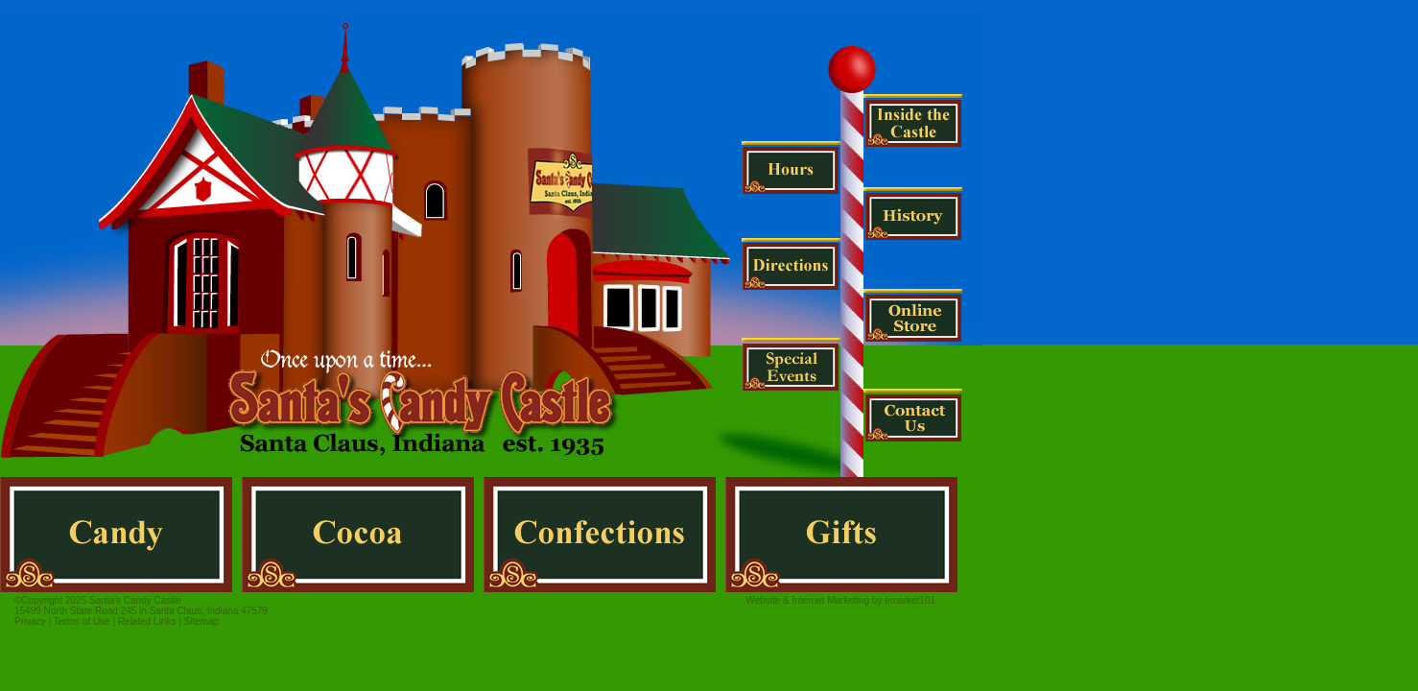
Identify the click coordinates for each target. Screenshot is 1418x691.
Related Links (147, 621)
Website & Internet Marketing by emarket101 (840, 600)
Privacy (30, 621)
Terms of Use (82, 621)
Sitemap (202, 621)
